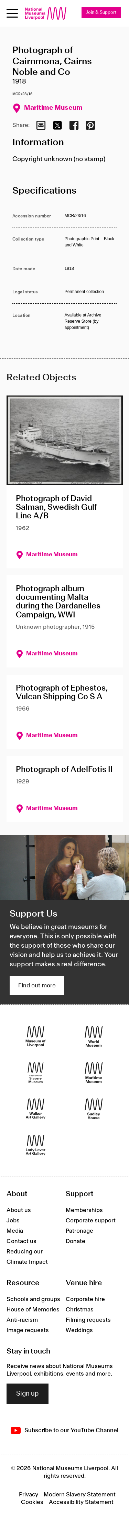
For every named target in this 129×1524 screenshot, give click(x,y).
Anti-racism (22, 1320)
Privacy (28, 1495)
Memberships (84, 1210)
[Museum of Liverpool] (36, 1036)
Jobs (13, 1221)
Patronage (79, 1231)
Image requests (28, 1330)
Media (15, 1231)
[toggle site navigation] (12, 13)
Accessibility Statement (81, 1502)
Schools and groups (33, 1299)
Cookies (32, 1502)
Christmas (80, 1310)
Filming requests (88, 1320)
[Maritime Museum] (94, 1072)
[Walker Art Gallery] (36, 1109)
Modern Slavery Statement (80, 1495)
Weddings (79, 1330)
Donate (75, 1241)
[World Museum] (94, 1036)
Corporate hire (85, 1299)
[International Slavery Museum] (36, 1072)
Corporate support (91, 1221)
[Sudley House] (94, 1109)
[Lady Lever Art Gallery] (36, 1145)
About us (19, 1210)
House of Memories (33, 1310)
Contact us (21, 1241)
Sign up (27, 1393)
